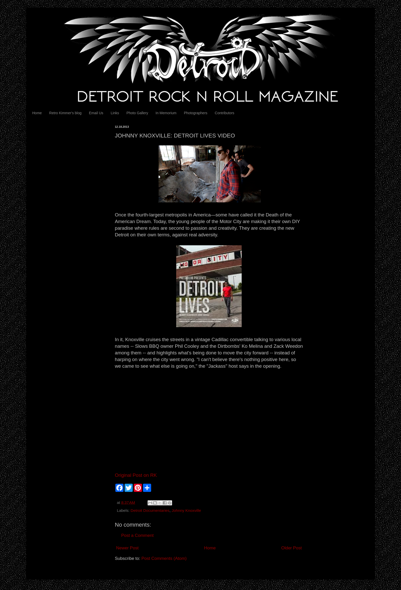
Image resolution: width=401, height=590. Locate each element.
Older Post (291, 548)
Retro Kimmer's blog (65, 113)
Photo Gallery (137, 113)
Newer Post (127, 548)
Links (115, 113)
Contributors (224, 113)
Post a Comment (137, 535)
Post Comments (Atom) (164, 558)
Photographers (195, 113)
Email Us (96, 113)
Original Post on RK (136, 475)
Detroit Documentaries (150, 510)
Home (37, 113)
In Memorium (165, 113)
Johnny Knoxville (186, 510)
